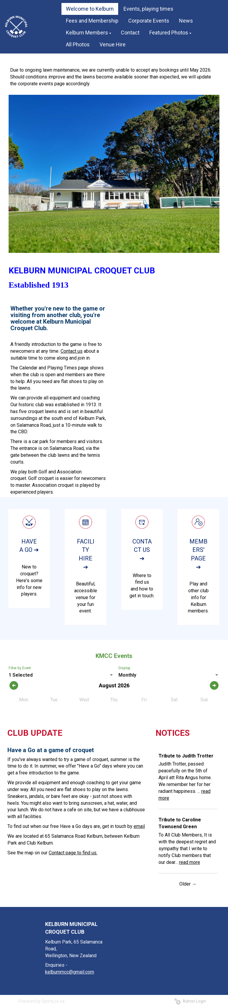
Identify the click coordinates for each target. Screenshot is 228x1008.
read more (189, 862)
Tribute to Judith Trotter (186, 756)
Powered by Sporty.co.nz (41, 1001)
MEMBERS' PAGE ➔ (198, 554)
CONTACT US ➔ (142, 550)
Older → (188, 884)
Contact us (72, 351)
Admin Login (190, 1001)
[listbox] (61, 675)
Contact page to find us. (73, 853)
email (139, 826)
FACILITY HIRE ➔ (85, 554)
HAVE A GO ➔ (29, 546)
